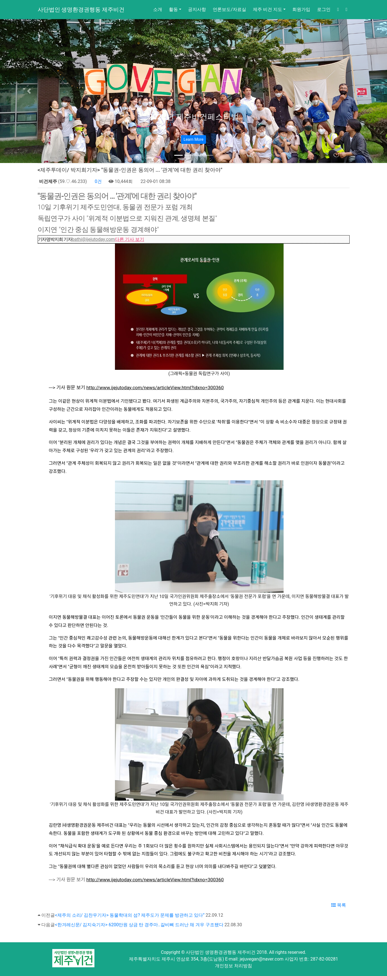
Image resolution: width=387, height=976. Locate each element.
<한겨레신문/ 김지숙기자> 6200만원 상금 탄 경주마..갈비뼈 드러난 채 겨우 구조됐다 (139, 924)
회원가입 (301, 9)
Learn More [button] (193, 139)
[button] (29, 91)
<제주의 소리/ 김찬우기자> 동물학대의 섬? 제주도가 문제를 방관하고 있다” (129, 915)
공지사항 (197, 9)
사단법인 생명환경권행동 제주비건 (81, 9)
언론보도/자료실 (229, 9)
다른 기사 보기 (129, 239)
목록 (338, 905)
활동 (173, 9)
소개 (157, 9)
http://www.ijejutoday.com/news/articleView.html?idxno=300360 (155, 387)
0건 (98, 181)
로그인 (324, 9)
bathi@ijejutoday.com (93, 239)
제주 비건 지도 (267, 9)
